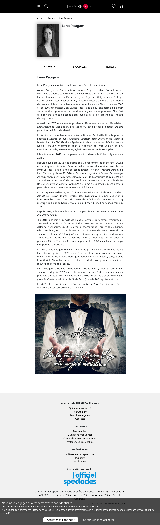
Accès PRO (80, 473)
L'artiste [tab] (49, 66)
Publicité (80, 469)
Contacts (80, 430)
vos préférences (78, 509)
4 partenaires (24, 509)
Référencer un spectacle (80, 466)
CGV (65, 449)
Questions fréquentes (80, 446)
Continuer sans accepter (98, 520)
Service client (80, 442)
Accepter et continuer (61, 520)
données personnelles (84, 449)
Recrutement (80, 423)
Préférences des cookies (80, 453)
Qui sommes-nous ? (80, 419)
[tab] (80, 67)
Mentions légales (80, 426)
